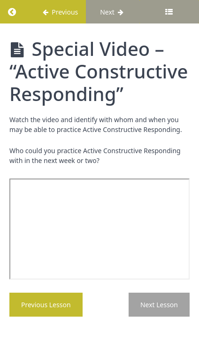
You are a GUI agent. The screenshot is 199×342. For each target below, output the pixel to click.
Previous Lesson (46, 304)
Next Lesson (159, 304)
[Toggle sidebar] (169, 11)
